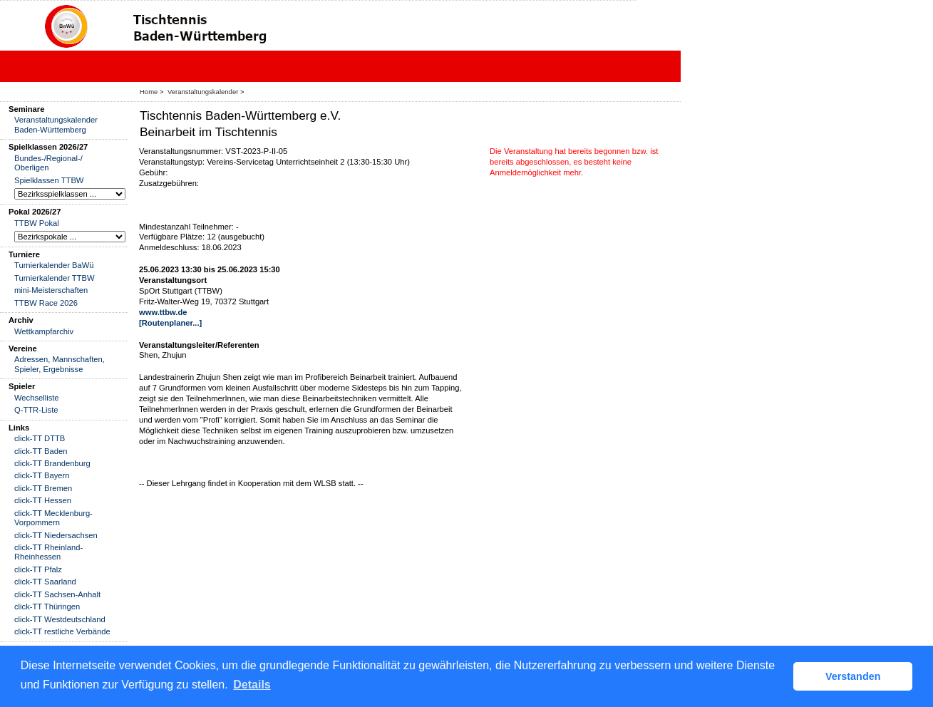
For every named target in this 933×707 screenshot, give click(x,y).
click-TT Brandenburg (52, 463)
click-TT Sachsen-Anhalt (57, 594)
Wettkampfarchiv (43, 331)
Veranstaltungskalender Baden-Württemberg (56, 124)
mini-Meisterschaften (51, 290)
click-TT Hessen (42, 500)
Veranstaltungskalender (202, 92)
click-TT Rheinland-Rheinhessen (48, 552)
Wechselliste (36, 397)
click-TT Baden (40, 451)
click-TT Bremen (43, 488)
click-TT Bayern (42, 475)
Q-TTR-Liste (36, 410)
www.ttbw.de (163, 312)
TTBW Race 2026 (46, 303)
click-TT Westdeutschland (59, 619)
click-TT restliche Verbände (62, 631)
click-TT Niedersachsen (56, 535)
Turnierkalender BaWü (54, 265)
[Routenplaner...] (170, 323)
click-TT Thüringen (47, 606)
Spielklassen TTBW (48, 180)
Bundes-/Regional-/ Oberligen (48, 163)
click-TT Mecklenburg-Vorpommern (53, 518)
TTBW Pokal (36, 223)
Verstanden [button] (853, 676)
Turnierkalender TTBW (54, 278)
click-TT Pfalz (38, 569)
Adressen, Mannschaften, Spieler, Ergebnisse (59, 364)
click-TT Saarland (45, 581)
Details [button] (251, 684)
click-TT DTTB (39, 438)
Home (149, 92)
